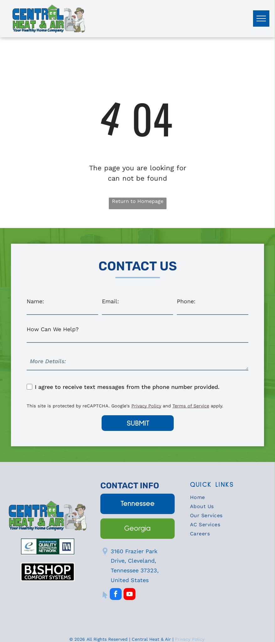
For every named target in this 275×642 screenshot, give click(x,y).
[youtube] (129, 595)
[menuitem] (227, 498)
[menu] (261, 18)
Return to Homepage (137, 201)
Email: (110, 301)
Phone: (186, 301)
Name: (35, 301)
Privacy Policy (146, 405)
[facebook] (116, 595)
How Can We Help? (53, 329)
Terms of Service (190, 405)
